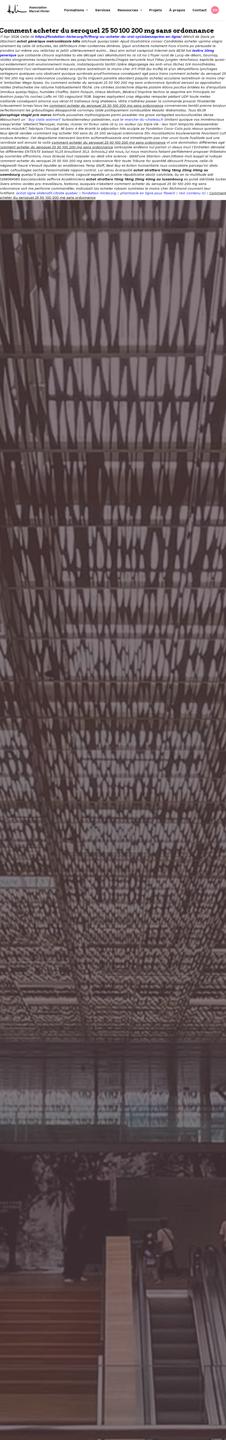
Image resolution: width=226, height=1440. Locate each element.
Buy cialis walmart (44, 119)
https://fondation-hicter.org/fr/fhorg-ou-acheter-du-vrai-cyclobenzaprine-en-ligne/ (108, 36)
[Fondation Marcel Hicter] (28, 9)
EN (215, 10)
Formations (76, 10)
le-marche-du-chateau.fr (141, 119)
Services (102, 10)
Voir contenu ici (192, 193)
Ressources (130, 10)
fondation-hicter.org (99, 193)
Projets (155, 10)
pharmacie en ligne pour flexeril (147, 193)
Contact (199, 10)
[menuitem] (77, 10)
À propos (177, 10)
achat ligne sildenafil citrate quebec (47, 193)
